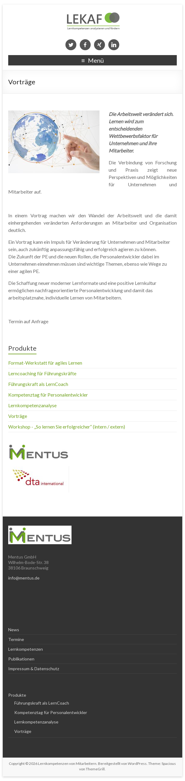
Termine (16, 639)
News (13, 629)
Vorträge (17, 416)
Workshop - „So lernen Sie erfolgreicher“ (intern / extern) (66, 426)
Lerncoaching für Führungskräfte (42, 373)
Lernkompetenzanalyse (32, 405)
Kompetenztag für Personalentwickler (48, 395)
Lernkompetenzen (25, 649)
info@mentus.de (24, 577)
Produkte (22, 348)
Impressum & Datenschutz (33, 668)
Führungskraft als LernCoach (38, 384)
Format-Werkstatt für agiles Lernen (45, 363)
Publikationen (21, 658)
